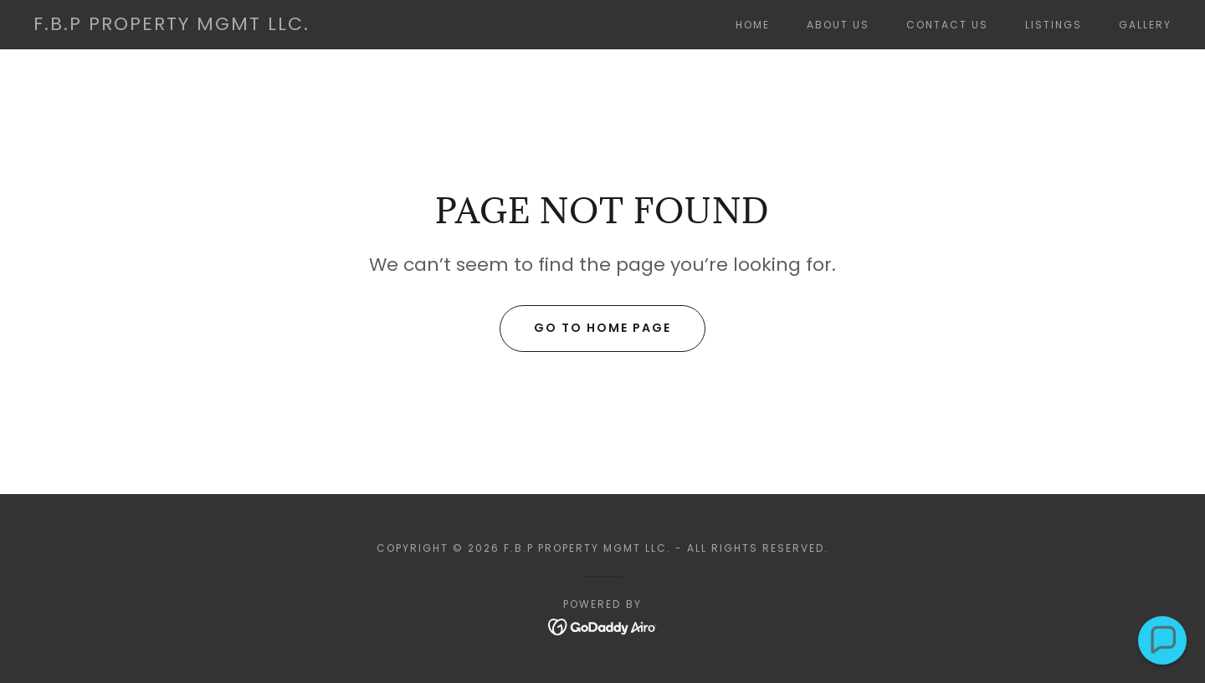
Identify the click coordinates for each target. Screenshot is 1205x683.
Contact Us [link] (947, 25)
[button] (1162, 640)
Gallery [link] (1145, 25)
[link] (171, 25)
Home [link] (753, 25)
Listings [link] (1053, 25)
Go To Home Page (602, 327)
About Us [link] (838, 25)
